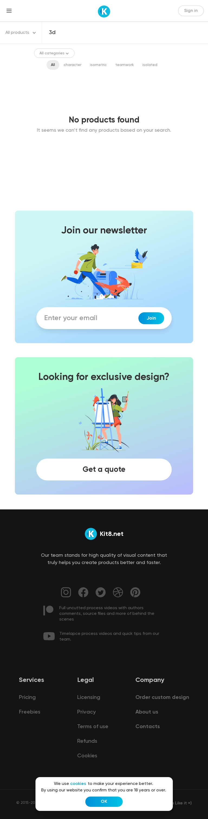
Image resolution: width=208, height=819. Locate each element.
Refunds (87, 741)
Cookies (87, 756)
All (53, 65)
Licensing (88, 697)
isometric (98, 65)
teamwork (124, 65)
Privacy (86, 712)
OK (104, 802)
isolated (149, 65)
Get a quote (104, 469)
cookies (78, 784)
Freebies (29, 712)
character (72, 65)
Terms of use (92, 727)
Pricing (27, 697)
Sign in (191, 11)
